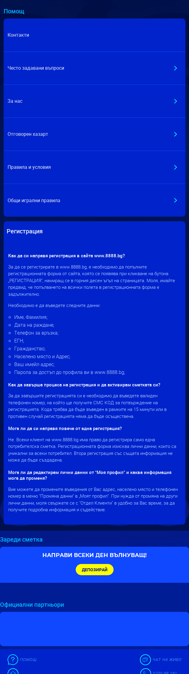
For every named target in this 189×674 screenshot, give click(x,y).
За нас (15, 101)
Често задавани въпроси (36, 68)
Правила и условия (29, 167)
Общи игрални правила (34, 200)
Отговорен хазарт (28, 134)
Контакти (18, 35)
